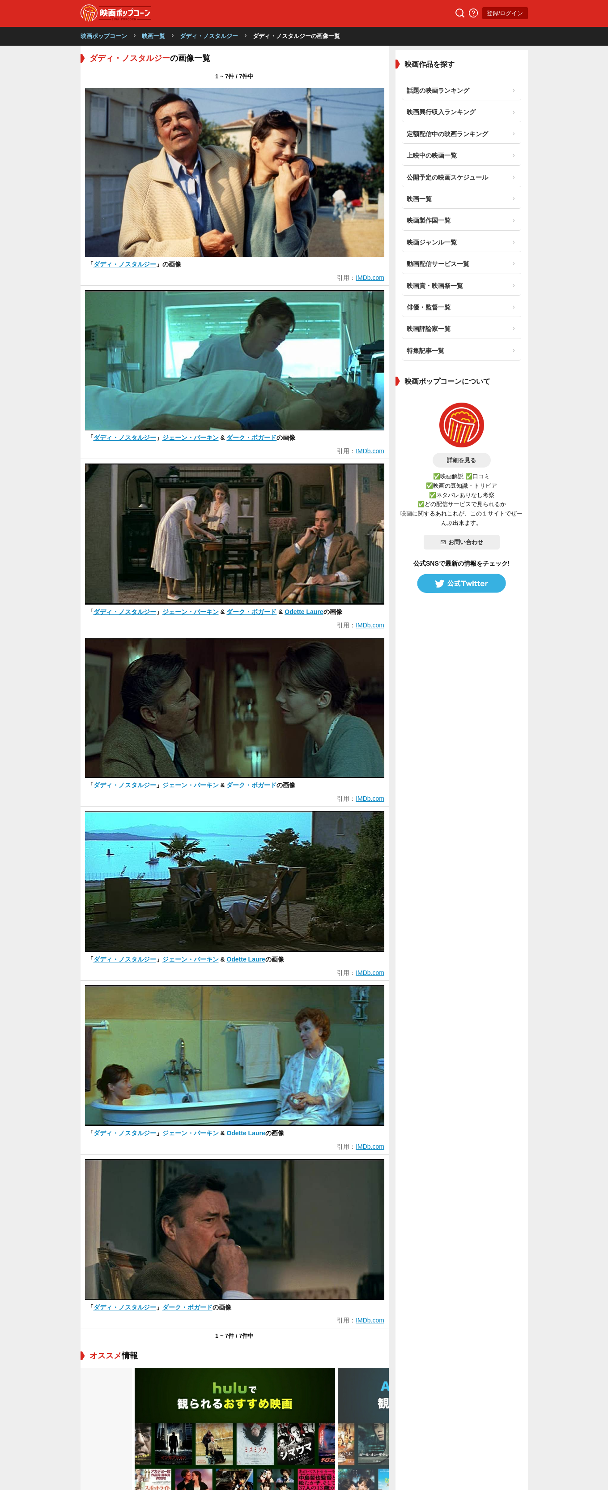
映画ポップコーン (104, 36)
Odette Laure (304, 611)
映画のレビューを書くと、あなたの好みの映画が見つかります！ (193, 1328)
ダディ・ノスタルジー (209, 36)
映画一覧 (153, 36)
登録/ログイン (505, 13)
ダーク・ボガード (251, 437)
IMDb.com (370, 277)
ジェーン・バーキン (190, 437)
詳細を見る (461, 460)
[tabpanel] (235, 1148)
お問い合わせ (461, 542)
